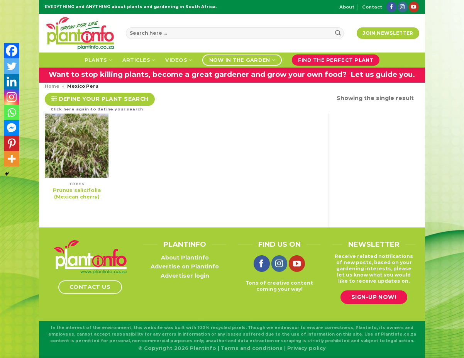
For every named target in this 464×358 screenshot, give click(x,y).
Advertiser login (185, 275)
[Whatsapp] (11, 112)
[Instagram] (11, 97)
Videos (178, 60)
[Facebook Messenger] (11, 128)
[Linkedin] (11, 81)
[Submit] (338, 33)
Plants (98, 60)
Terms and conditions (252, 348)
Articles (139, 60)
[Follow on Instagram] (403, 7)
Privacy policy (306, 348)
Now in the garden (242, 60)
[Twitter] (11, 66)
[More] (11, 158)
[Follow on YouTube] (414, 7)
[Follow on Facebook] (391, 7)
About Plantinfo (185, 257)
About (346, 7)
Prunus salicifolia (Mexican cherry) (77, 193)
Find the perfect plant (336, 60)
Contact (372, 7)
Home (52, 86)
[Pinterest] (11, 143)
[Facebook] (11, 50)
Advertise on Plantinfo (185, 266)
